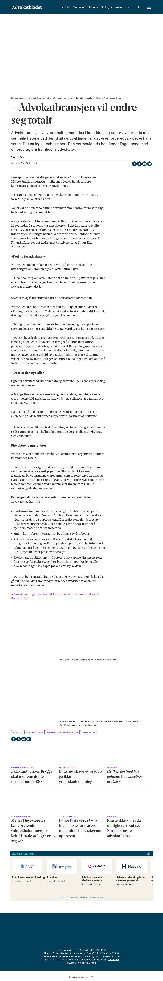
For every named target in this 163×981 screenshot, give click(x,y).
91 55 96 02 (102, 950)
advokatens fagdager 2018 (62, 732)
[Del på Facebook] (134, 163)
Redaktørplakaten (82, 956)
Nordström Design (87, 962)
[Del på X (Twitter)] (139, 163)
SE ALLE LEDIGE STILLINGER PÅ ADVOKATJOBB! (81, 897)
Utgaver (93, 7)
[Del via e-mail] (149, 163)
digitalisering (34, 732)
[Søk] (139, 7)
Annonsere (122, 7)
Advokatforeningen (62, 953)
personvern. (113, 959)
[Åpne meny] (149, 7)
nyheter (17, 732)
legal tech (88, 732)
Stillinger (106, 7)
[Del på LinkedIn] (144, 163)
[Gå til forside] (27, 7)
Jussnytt (64, 7)
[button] (149, 854)
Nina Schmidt (81, 950)
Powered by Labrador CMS (81, 977)
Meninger (79, 7)
